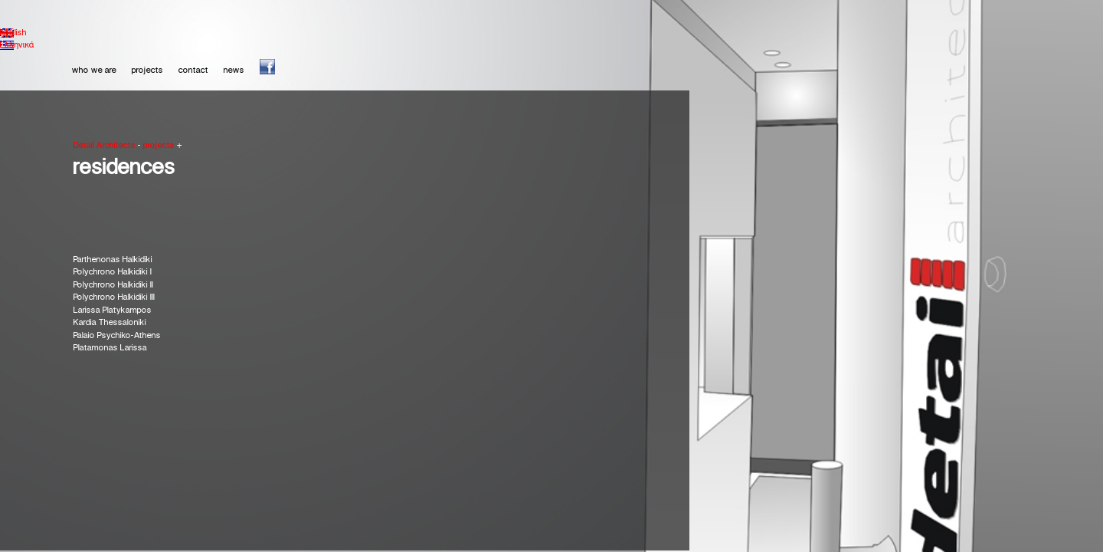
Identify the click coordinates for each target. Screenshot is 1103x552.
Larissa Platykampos (113, 310)
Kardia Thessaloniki (110, 322)
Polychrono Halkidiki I (113, 272)
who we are (94, 70)
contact (193, 70)
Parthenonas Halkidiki (113, 259)
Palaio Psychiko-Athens (117, 335)
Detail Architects (105, 145)
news (234, 70)
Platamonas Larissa (110, 348)
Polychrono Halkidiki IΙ (113, 285)
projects (147, 70)
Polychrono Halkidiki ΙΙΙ (114, 297)
